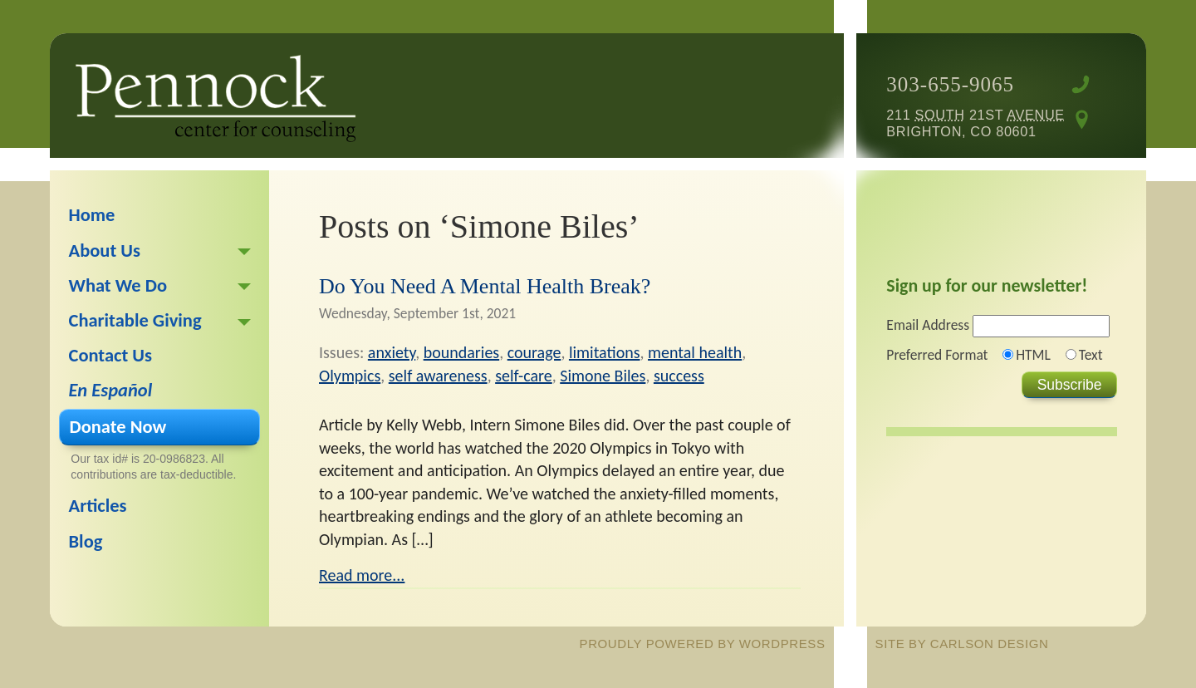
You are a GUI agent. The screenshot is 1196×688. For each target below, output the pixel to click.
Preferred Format (937, 355)
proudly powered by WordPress (703, 643)
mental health (695, 352)
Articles (98, 505)
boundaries (462, 352)
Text (1091, 355)
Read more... (361, 575)
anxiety (391, 352)
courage (534, 352)
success (679, 376)
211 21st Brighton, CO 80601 (975, 123)
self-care (523, 376)
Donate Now (118, 426)
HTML (1033, 355)
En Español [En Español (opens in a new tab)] (111, 390)
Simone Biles (602, 376)
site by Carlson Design (962, 643)
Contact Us (111, 355)
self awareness (438, 376)
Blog (86, 541)
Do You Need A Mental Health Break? (484, 286)
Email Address (927, 325)
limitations (604, 352)
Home (92, 215)
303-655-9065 (950, 84)
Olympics (349, 376)
